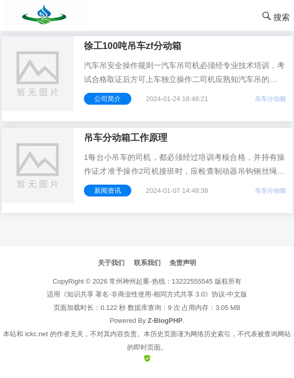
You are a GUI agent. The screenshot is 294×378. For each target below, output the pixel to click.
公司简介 (107, 99)
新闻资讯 (107, 190)
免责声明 (182, 263)
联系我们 (147, 263)
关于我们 (111, 263)
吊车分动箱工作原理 (125, 138)
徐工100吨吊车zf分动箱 (132, 46)
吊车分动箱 (270, 99)
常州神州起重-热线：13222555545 (161, 281)
